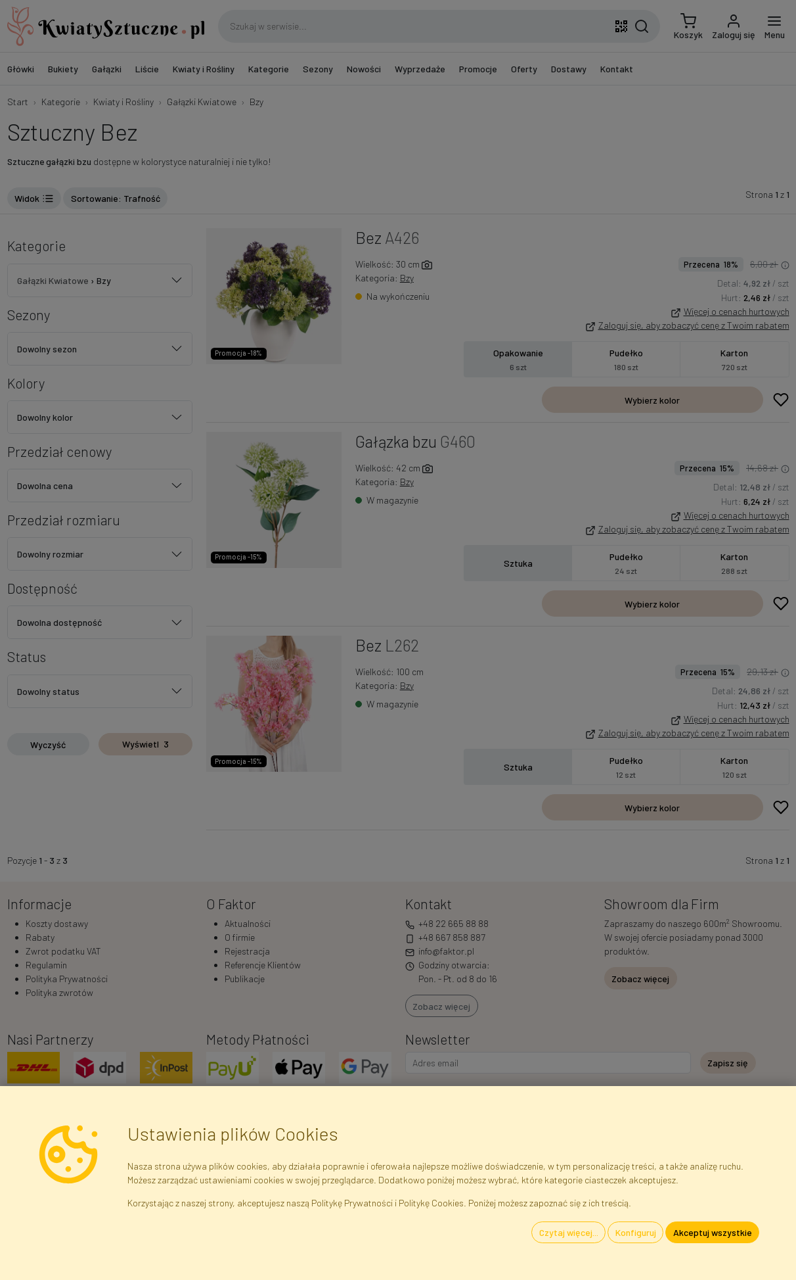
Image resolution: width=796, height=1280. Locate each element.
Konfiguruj (635, 1232)
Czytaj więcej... (568, 1232)
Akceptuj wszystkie (712, 1232)
